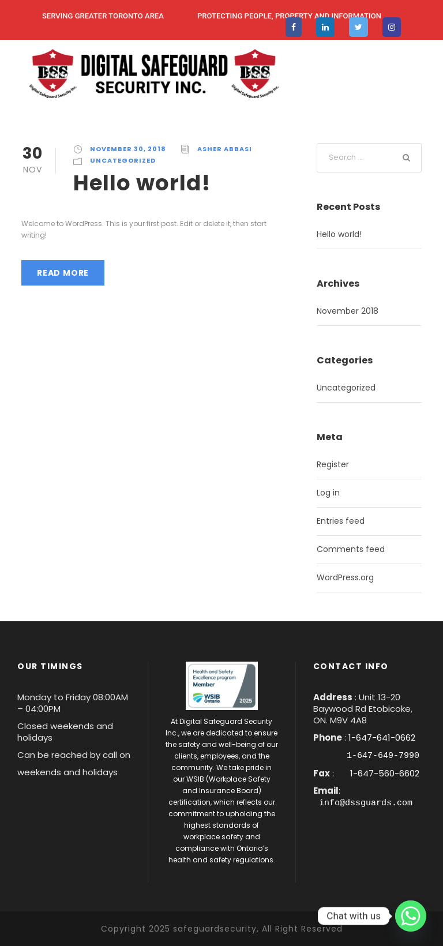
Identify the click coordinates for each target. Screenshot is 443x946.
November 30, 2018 (128, 148)
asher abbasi (224, 148)
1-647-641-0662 (381, 737)
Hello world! (142, 183)
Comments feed (351, 549)
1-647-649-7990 (383, 755)
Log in (328, 492)
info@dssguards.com (365, 802)
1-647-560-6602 (383, 773)
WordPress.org (345, 577)
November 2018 (347, 311)
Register (333, 464)
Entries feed (341, 521)
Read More (63, 273)
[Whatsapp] (410, 916)
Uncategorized (123, 160)
